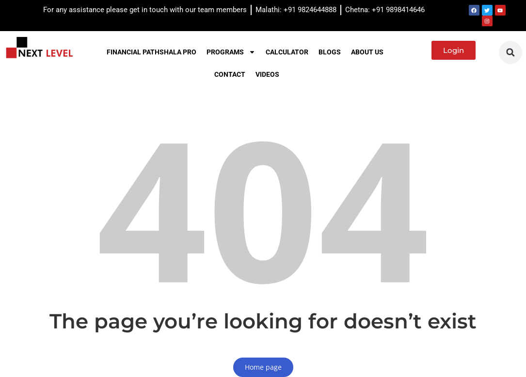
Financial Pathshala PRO (151, 52)
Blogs (330, 52)
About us (367, 52)
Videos (267, 74)
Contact (229, 74)
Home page (263, 367)
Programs (231, 52)
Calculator (287, 52)
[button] (510, 52)
